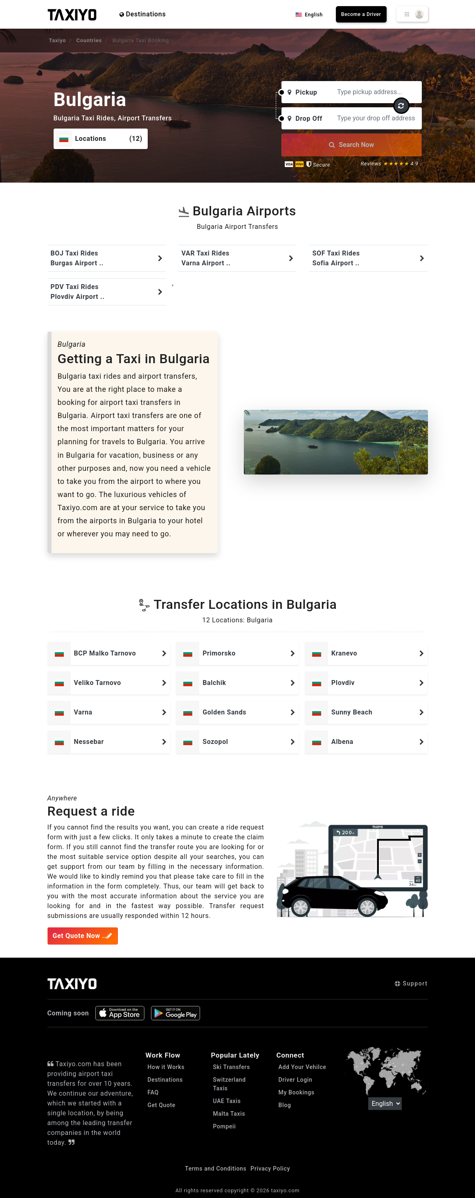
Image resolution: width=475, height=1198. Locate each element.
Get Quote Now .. (83, 936)
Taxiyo (57, 40)
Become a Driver (361, 14)
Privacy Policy (270, 1168)
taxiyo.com (285, 1190)
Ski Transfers (231, 1067)
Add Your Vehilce (302, 1067)
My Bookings (297, 1092)
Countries (89, 40)
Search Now (351, 145)
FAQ (153, 1092)
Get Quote (162, 1105)
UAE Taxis (227, 1101)
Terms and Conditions (215, 1168)
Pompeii (224, 1126)
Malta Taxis (229, 1113)
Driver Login (296, 1079)
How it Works (166, 1067)
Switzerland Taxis (229, 1084)
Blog (285, 1105)
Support (411, 983)
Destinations (142, 14)
